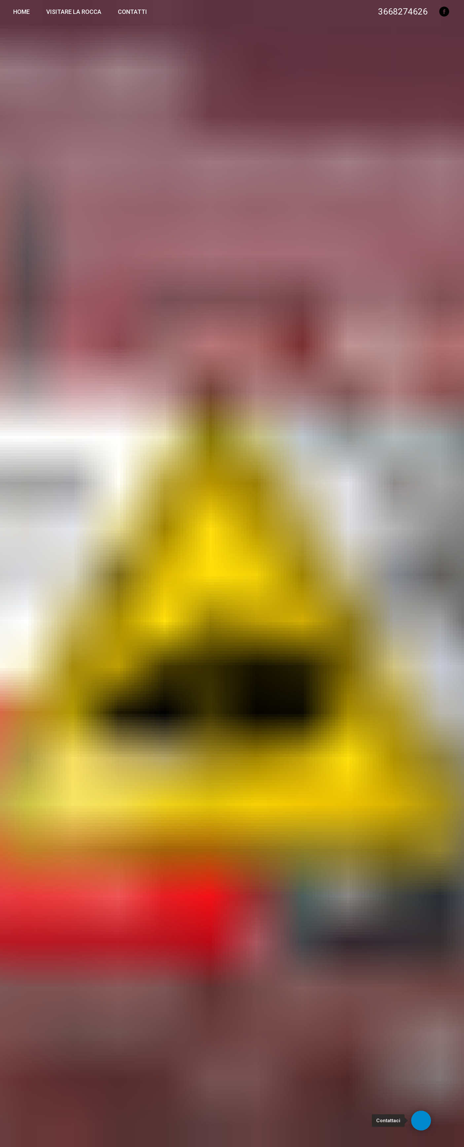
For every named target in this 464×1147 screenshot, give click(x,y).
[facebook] (444, 12)
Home (21, 11)
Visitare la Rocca (73, 11)
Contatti (132, 11)
